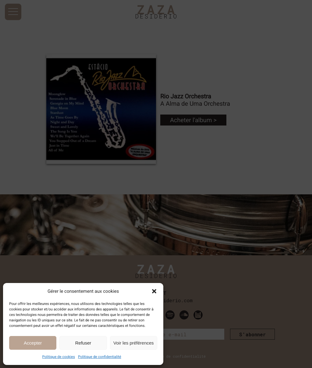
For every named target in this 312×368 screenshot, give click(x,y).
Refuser (83, 342)
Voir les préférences (133, 342)
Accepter (33, 342)
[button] (154, 291)
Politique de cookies (58, 357)
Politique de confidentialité (99, 357)
